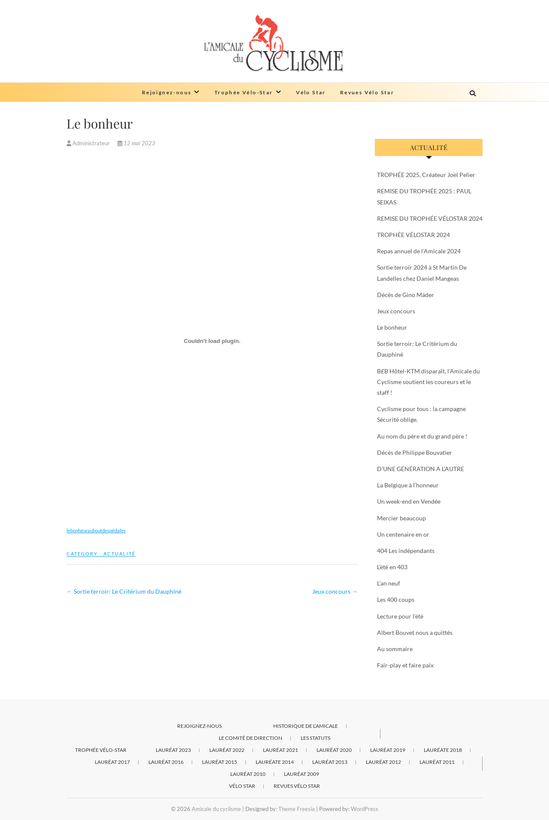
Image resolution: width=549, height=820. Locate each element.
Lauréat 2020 (334, 750)
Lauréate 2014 (275, 762)
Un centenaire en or (403, 534)
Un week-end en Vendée (408, 501)
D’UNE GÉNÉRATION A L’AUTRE (420, 468)
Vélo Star (311, 92)
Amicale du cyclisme (216, 808)
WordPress (364, 808)
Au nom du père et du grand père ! (422, 436)
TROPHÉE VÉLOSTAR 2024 (413, 234)
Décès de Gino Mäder (405, 294)
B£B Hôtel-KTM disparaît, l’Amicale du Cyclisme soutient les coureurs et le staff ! (428, 381)
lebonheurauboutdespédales (96, 530)
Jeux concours (335, 591)
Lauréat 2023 (173, 750)
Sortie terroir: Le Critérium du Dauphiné (123, 591)
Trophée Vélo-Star (243, 92)
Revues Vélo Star (367, 92)
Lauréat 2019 (387, 750)
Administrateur (88, 143)
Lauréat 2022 (226, 750)
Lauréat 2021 (280, 750)
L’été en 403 (392, 567)
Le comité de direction (250, 738)
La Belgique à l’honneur (408, 485)
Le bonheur (392, 327)
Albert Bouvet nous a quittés (414, 632)
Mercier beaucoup (401, 518)
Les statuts (315, 738)
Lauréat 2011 (437, 762)
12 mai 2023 (136, 143)
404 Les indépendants (405, 550)
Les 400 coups (395, 599)
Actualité (119, 553)
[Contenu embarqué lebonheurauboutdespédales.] (212, 341)
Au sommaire (395, 648)
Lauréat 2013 (329, 762)
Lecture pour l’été (400, 616)
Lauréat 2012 (383, 762)
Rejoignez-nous (167, 92)
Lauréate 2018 (443, 750)
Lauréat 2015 (219, 762)
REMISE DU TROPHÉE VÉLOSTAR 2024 (430, 218)
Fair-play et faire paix (405, 665)
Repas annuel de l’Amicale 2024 (419, 251)
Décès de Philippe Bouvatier (414, 452)
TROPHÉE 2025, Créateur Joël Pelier (426, 174)
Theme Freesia (296, 808)
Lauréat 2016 (166, 762)
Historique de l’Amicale (305, 726)
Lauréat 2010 (247, 774)
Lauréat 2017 (112, 762)
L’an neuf (388, 583)
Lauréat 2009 (301, 774)
